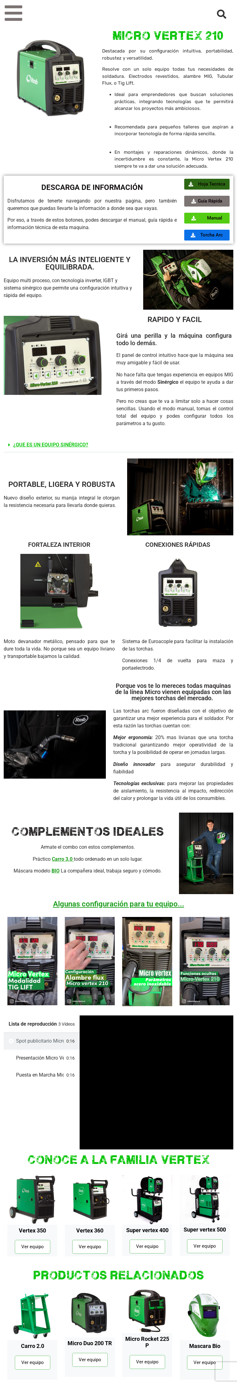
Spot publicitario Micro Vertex (40, 1041)
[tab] (42, 1041)
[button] (118, 445)
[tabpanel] (156, 1082)
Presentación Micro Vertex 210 (40, 1058)
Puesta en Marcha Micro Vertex (40, 1075)
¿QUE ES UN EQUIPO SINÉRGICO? (50, 445)
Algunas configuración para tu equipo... (118, 904)
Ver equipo (32, 1246)
